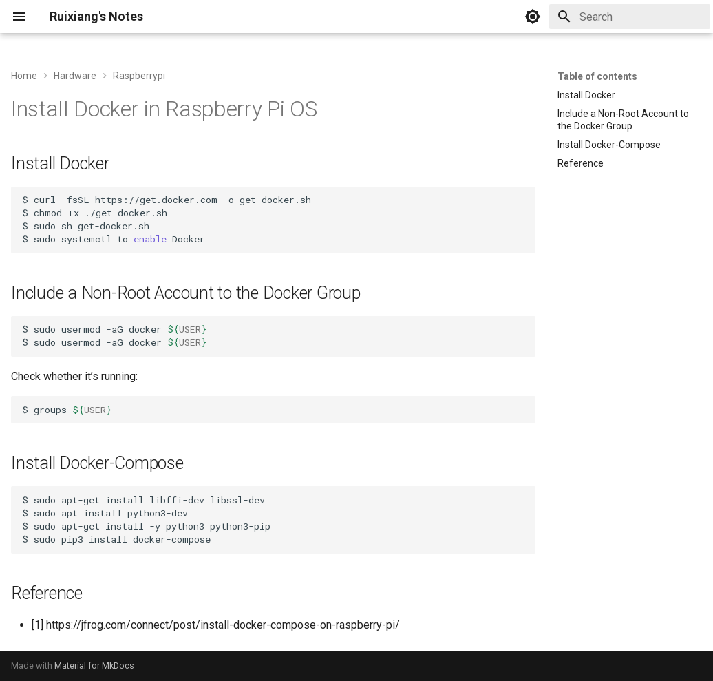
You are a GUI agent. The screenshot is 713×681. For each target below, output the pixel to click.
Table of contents (597, 76)
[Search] (629, 16)
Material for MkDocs (94, 665)
